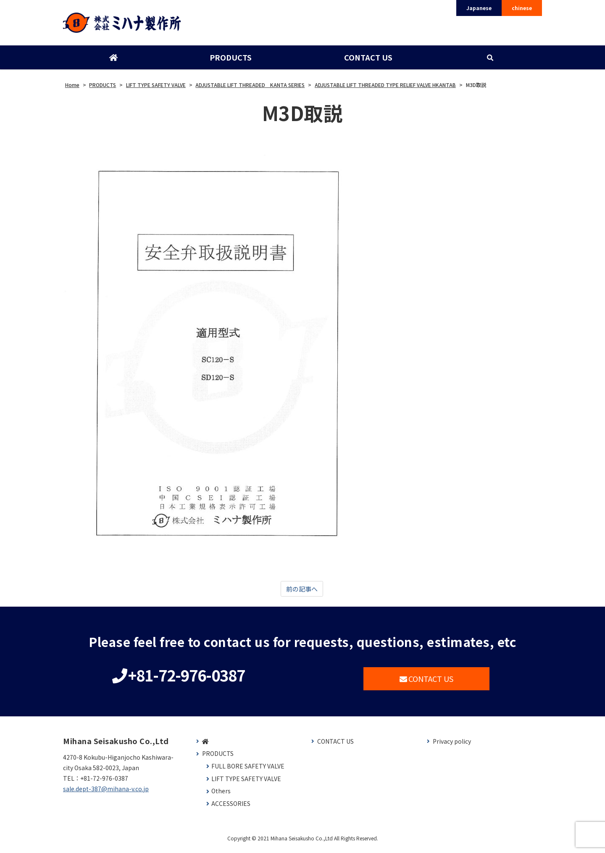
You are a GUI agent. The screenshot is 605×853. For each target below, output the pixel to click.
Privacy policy (452, 745)
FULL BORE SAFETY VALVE (247, 770)
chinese (522, 7)
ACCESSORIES (230, 807)
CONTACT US (367, 60)
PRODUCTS (230, 60)
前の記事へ (302, 591)
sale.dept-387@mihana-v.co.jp (106, 793)
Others (221, 795)
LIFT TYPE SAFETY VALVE (246, 783)
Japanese (479, 7)
